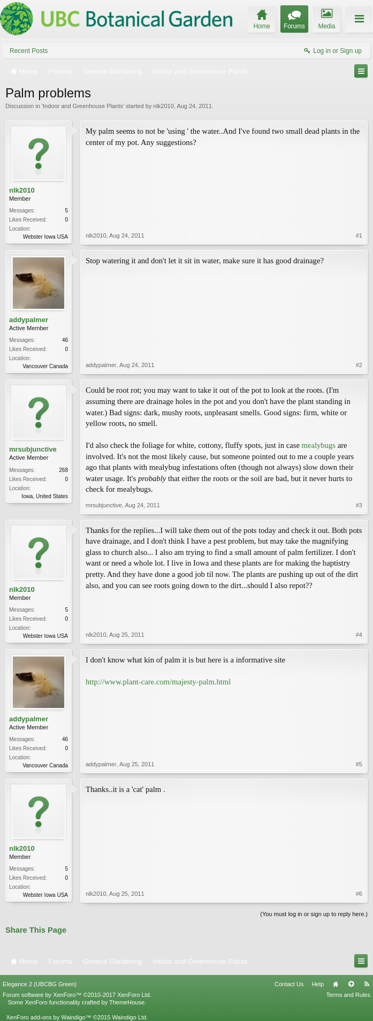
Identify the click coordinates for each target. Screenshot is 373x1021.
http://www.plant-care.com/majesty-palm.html (158, 681)
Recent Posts (29, 51)
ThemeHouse (126, 1002)
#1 (359, 235)
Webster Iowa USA (45, 237)
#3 (359, 505)
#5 (359, 764)
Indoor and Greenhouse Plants (83, 106)
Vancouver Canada (45, 366)
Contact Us (289, 984)
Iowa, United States (44, 496)
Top (351, 984)
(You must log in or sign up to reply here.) (314, 914)
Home (335, 984)
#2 (359, 365)
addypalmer (28, 320)
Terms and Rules (348, 995)
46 (65, 340)
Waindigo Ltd (129, 1017)
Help (317, 984)
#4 (359, 634)
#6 (359, 893)
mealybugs (319, 445)
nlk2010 (163, 106)
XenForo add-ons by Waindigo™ (48, 1017)
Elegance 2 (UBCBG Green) (40, 984)
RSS (366, 984)
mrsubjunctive (33, 449)
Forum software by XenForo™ (77, 995)
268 (63, 470)
